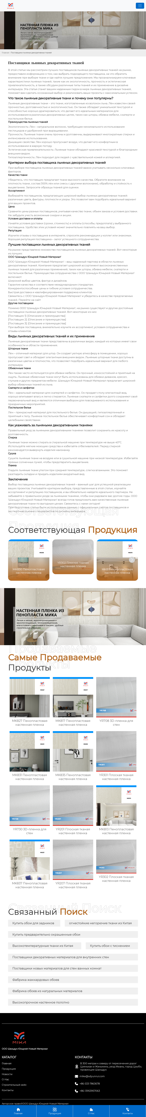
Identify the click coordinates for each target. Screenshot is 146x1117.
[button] (132, 560)
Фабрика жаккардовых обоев (35, 980)
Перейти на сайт (30, 299)
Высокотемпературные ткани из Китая (42, 946)
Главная (5, 53)
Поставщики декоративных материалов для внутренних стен (60, 957)
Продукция (54, 1111)
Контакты (128, 1111)
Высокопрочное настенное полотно (40, 1002)
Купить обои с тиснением (110, 946)
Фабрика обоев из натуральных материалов (47, 991)
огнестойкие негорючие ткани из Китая (100, 923)
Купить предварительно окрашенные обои (46, 934)
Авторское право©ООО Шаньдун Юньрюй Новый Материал (35, 1103)
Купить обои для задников (33, 923)
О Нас (91, 1111)
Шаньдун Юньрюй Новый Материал (82, 380)
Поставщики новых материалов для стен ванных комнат (56, 968)
